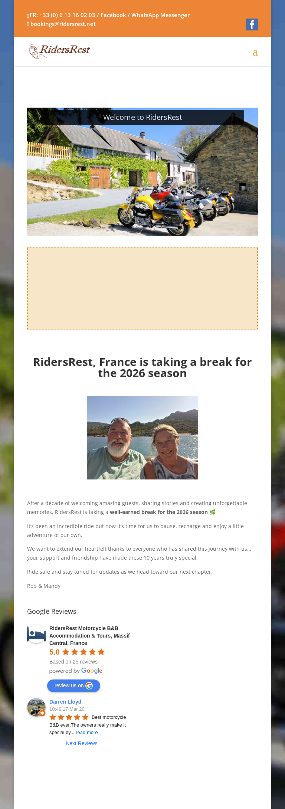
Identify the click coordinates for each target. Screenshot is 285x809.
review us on (74, 686)
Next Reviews (82, 743)
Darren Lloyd (65, 702)
